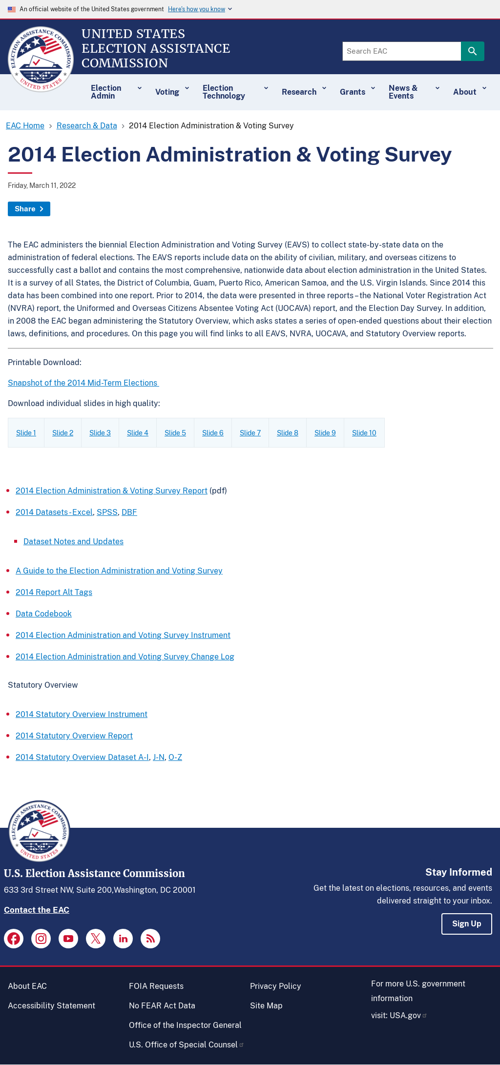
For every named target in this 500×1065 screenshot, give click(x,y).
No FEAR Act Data (162, 1005)
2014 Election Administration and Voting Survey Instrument (123, 635)
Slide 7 (250, 433)
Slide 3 (100, 433)
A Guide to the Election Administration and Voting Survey (119, 570)
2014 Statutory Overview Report (74, 735)
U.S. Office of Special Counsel (187, 1044)
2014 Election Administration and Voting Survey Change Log (125, 656)
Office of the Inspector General (185, 1025)
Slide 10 (364, 433)
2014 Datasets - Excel (54, 512)
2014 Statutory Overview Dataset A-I (82, 757)
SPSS (107, 512)
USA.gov (409, 1015)
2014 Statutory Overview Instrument (81, 714)
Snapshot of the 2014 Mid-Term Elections (83, 383)
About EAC (27, 986)
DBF (129, 512)
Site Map (266, 1005)
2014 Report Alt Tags (54, 592)
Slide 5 (175, 433)
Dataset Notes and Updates (73, 541)
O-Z (175, 757)
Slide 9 (325, 433)
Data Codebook (44, 613)
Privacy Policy (275, 986)
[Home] (41, 88)
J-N (159, 757)
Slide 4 (137, 433)
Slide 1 (26, 433)
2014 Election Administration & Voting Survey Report (112, 490)
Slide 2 (62, 433)
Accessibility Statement (51, 1005)
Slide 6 (213, 433)
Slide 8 (287, 433)
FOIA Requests (156, 986)
